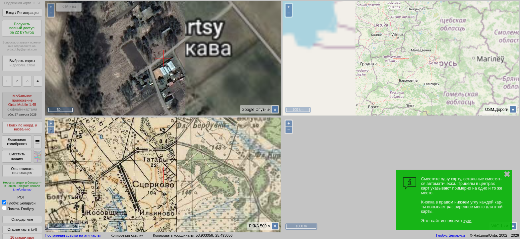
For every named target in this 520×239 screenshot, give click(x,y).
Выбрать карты (22, 63)
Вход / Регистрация (22, 13)
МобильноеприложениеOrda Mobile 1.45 (22, 105)
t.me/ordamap (22, 189)
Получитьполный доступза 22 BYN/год (21, 28)
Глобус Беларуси (18, 203)
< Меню (69, 6)
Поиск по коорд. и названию (22, 127)
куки (467, 220)
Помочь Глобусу (18, 209)
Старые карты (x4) (22, 229)
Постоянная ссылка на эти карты (72, 235)
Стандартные (22, 219)
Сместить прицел (17, 156)
